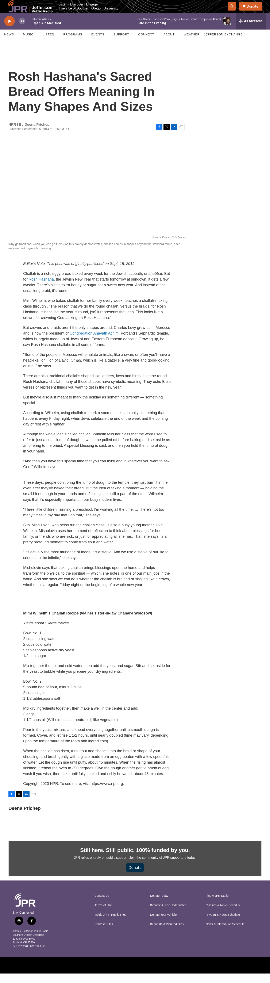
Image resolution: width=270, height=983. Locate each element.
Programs (72, 44)
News (9, 44)
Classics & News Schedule (223, 914)
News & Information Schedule (225, 933)
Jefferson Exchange (223, 44)
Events (97, 44)
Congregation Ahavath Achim (94, 343)
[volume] (22, 30)
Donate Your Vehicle (163, 924)
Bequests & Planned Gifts (167, 933)
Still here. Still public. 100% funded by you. (135, 859)
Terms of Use (103, 914)
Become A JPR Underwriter (168, 914)
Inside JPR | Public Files (110, 924)
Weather (192, 44)
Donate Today (159, 905)
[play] (9, 30)
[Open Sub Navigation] (17, 44)
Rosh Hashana (41, 289)
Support (121, 44)
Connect (146, 44)
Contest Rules (103, 933)
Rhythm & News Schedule (223, 924)
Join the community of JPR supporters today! (162, 867)
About (169, 44)
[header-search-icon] (234, 11)
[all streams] (251, 30)
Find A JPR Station (218, 905)
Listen (48, 44)
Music (28, 44)
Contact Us (101, 905)
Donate (255, 11)
